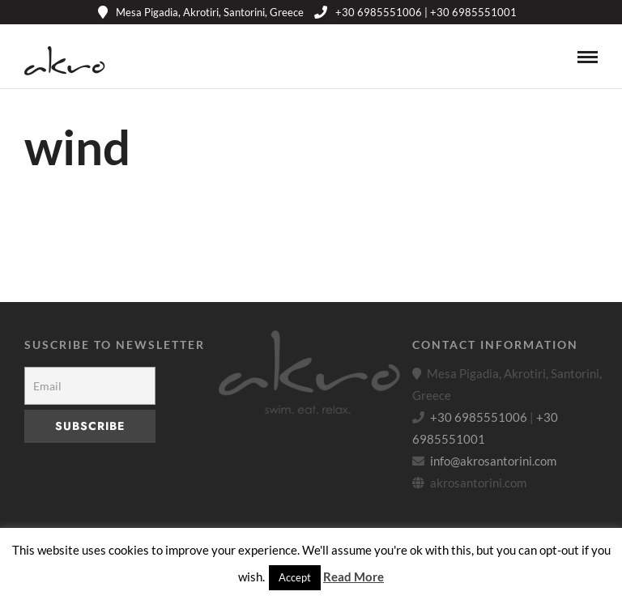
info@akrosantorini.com (493, 460)
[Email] (90, 386)
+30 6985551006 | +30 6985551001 (415, 12)
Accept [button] (295, 577)
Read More (353, 576)
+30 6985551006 (478, 417)
